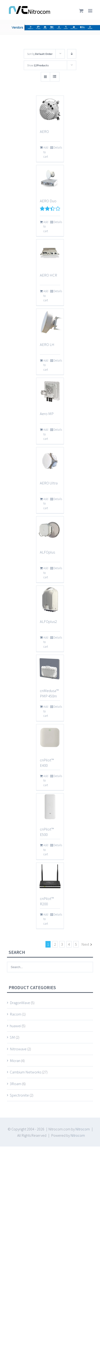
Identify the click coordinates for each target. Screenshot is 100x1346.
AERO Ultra (49, 483)
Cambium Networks (25, 1072)
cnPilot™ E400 (47, 762)
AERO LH (47, 344)
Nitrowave (18, 1048)
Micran (15, 1060)
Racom (15, 1014)
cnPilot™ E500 (47, 832)
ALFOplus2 (48, 621)
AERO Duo (48, 200)
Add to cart (45, 152)
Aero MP (47, 413)
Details (57, 147)
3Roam (15, 1083)
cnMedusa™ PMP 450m (49, 693)
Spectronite (19, 1095)
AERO (44, 131)
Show (38, 65)
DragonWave (20, 1002)
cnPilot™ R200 (47, 901)
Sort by (39, 54)
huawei (15, 1025)
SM (12, 1037)
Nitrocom (83, 1129)
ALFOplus (47, 552)
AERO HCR (48, 275)
